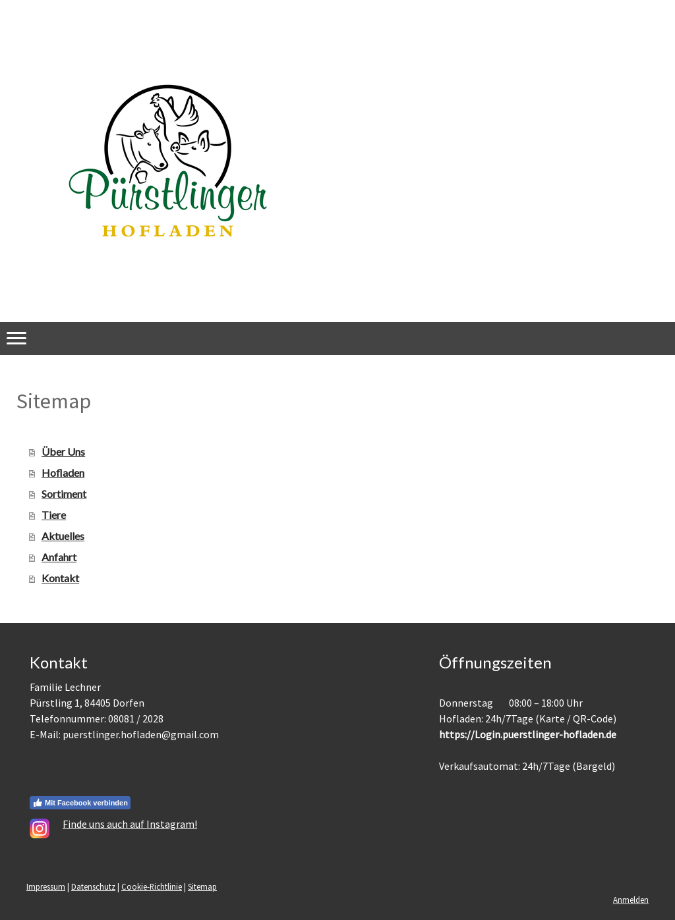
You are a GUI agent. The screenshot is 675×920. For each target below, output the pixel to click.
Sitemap (202, 886)
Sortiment (64, 493)
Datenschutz (93, 886)
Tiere (54, 514)
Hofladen (63, 472)
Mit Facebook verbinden (80, 803)
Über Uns (63, 451)
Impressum (45, 886)
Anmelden (631, 899)
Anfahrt (59, 557)
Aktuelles (63, 535)
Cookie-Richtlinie (151, 886)
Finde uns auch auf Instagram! (130, 823)
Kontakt (60, 578)
